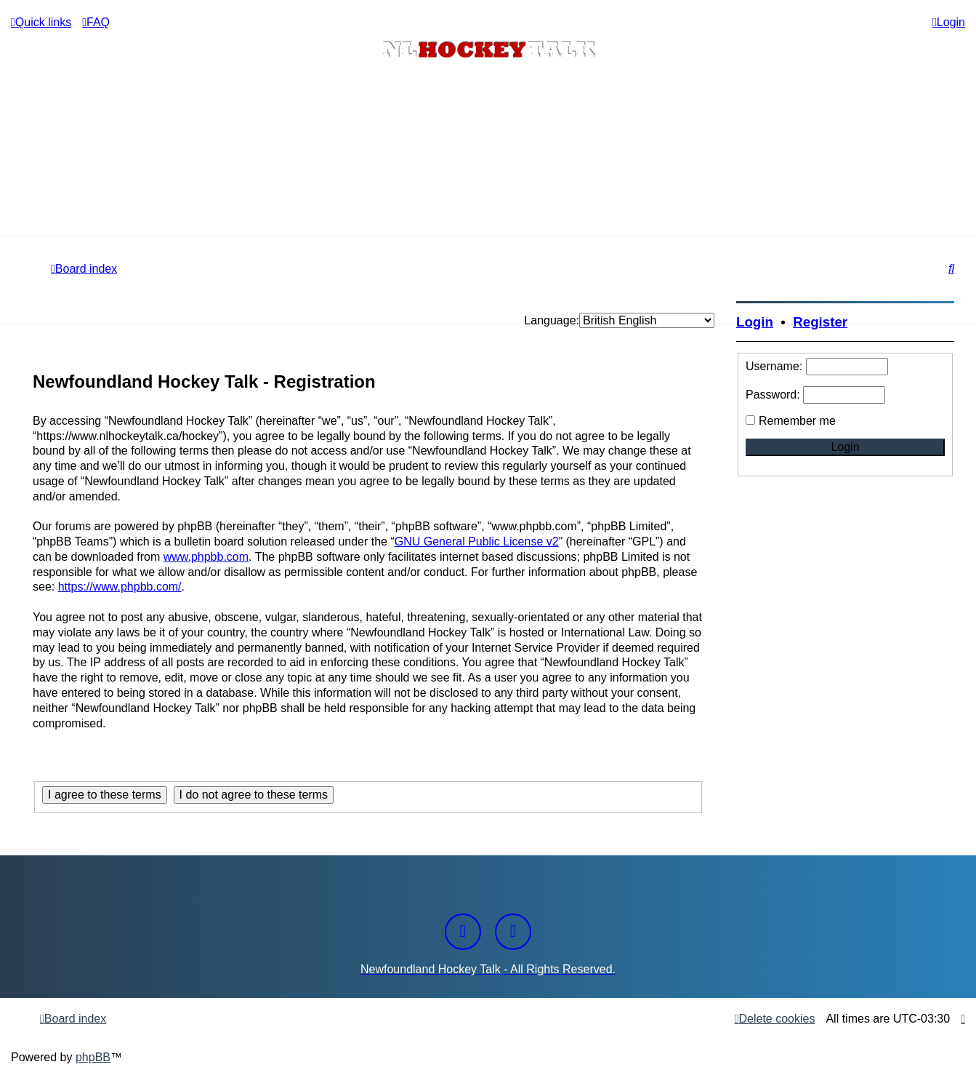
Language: (551, 320)
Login (754, 321)
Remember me (797, 421)
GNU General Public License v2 (477, 541)
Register (820, 321)
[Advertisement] (488, 197)
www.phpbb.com (206, 557)
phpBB (93, 1057)
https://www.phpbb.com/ (120, 586)
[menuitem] (96, 22)
